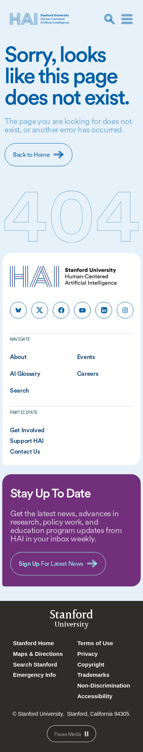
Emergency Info (34, 674)
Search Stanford (35, 664)
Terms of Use (95, 643)
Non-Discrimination (103, 685)
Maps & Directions (38, 654)
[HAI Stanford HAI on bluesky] (18, 310)
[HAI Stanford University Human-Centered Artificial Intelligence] (39, 19)
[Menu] (127, 19)
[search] (109, 19)
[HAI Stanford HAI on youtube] (82, 310)
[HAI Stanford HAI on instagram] (125, 310)
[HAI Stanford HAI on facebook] (61, 310)
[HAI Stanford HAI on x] (39, 310)
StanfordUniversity (71, 620)
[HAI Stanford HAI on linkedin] (103, 310)
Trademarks (93, 674)
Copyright (90, 664)
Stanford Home (33, 643)
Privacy (87, 654)
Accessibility (94, 696)
